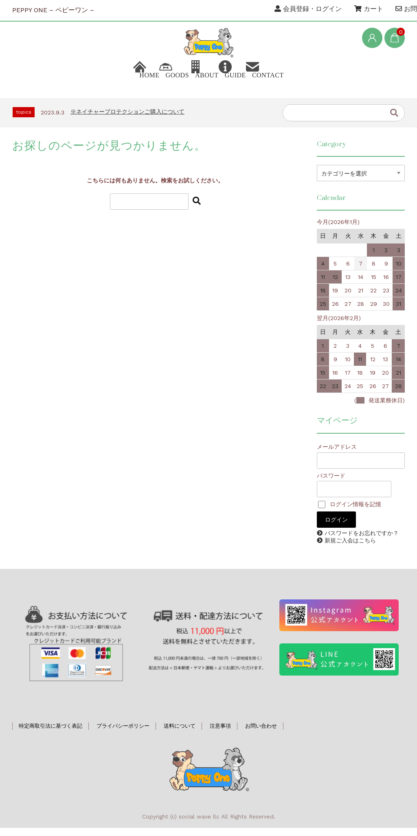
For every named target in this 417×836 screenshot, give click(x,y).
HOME (96, 87)
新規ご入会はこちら (350, 548)
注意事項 (220, 734)
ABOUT (204, 87)
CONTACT (315, 87)
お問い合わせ (261, 734)
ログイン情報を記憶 (349, 512)
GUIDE (257, 87)
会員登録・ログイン (308, 9)
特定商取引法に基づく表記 (50, 734)
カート (368, 9)
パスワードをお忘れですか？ (362, 541)
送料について (179, 734)
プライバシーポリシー (123, 734)
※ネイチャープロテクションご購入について (127, 119)
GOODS (149, 87)
